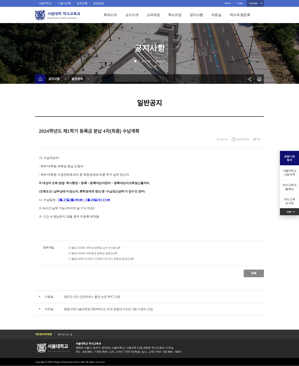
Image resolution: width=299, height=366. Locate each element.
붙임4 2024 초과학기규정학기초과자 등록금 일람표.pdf (102, 258)
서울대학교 (45, 3)
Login (240, 3)
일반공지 (160, 61)
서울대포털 (64, 3)
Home (228, 3)
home (40, 79)
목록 (253, 273)
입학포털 (82, 3)
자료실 (216, 15)
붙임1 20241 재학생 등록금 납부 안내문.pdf (95, 247)
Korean (253, 3)
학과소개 (110, 15)
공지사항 (196, 15)
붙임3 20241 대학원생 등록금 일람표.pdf (94, 253)
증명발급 (98, 3)
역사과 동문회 (240, 15)
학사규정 (174, 15)
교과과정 (153, 15)
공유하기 (249, 79)
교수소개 (131, 15)
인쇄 (259, 79)
